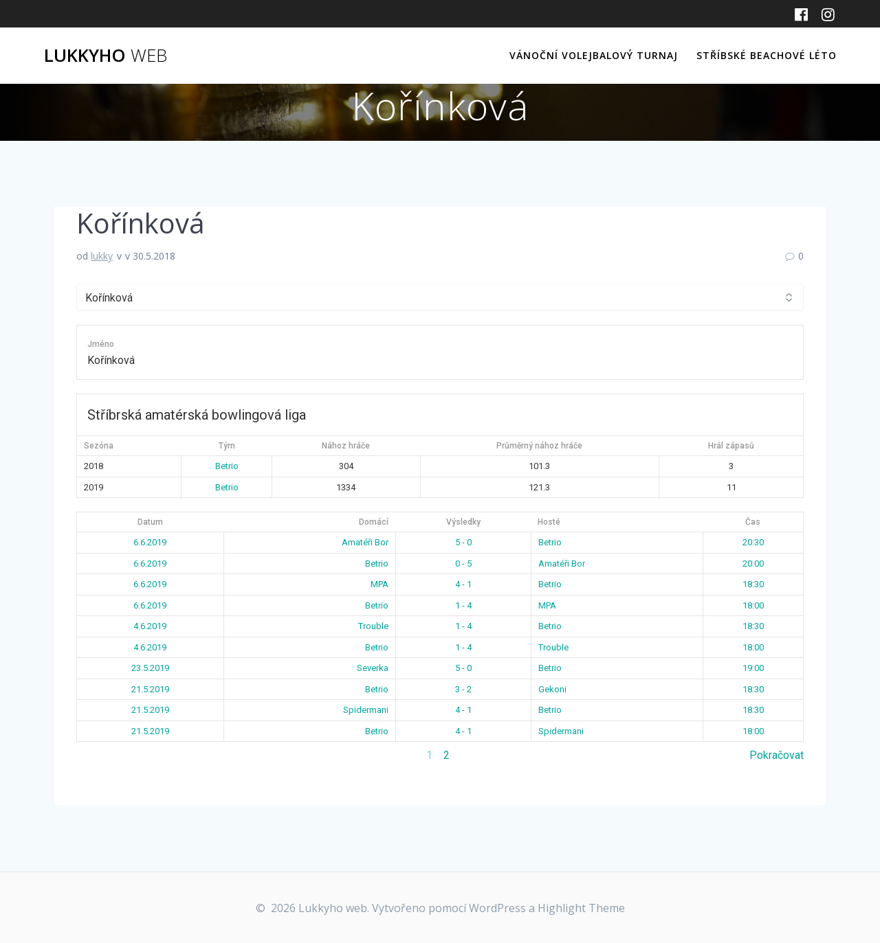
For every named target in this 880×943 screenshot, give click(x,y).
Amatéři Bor (365, 542)
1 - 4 (463, 605)
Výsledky (463, 522)
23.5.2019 (150, 668)
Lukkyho (105, 56)
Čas (752, 522)
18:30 (753, 584)
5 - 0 (463, 542)
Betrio (227, 466)
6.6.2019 (149, 542)
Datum (150, 522)
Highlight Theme (581, 908)
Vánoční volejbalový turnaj (593, 55)
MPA (379, 584)
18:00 (753, 605)
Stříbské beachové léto (766, 55)
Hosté (549, 522)
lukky (102, 255)
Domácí (373, 522)
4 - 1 (463, 584)
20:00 (753, 563)
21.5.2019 (150, 689)
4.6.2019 (149, 626)
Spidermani (365, 710)
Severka (372, 668)
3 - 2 (463, 689)
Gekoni (552, 689)
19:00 (753, 668)
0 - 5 (463, 563)
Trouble (373, 626)
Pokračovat (776, 755)
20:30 (753, 542)
